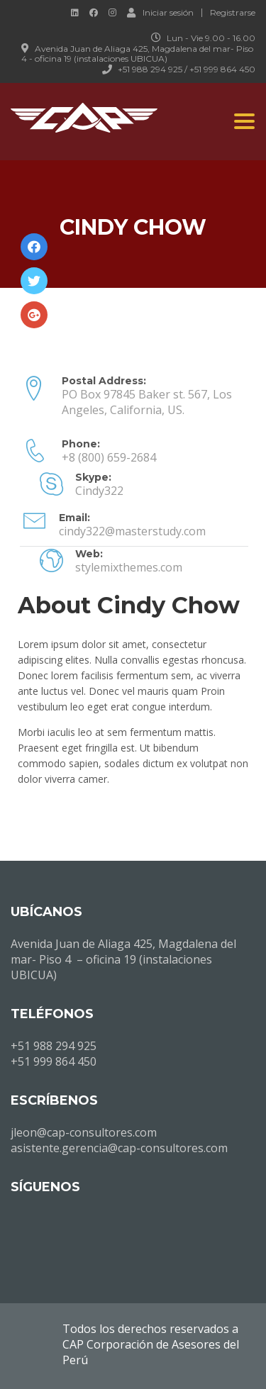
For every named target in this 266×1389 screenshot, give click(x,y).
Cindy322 (99, 490)
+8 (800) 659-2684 (109, 457)
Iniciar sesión (160, 12)
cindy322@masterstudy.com (132, 531)
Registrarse (232, 13)
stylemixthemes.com (128, 567)
